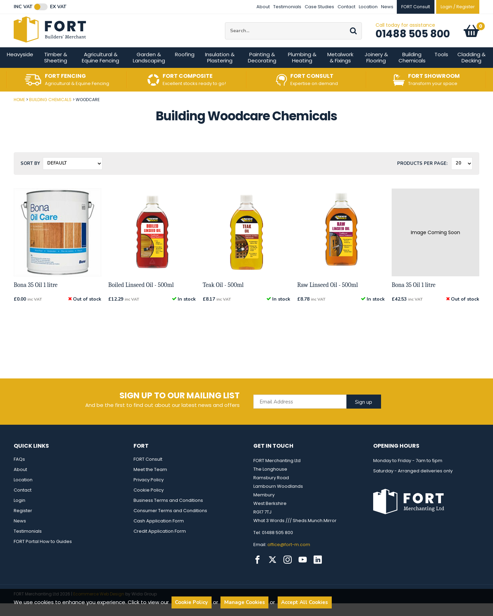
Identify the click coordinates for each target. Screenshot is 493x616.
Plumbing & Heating (302, 70)
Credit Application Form (160, 544)
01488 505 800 (413, 40)
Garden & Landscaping (149, 70)
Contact (346, 6)
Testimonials (287, 6)
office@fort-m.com (288, 557)
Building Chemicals (412, 70)
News (387, 6)
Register (23, 523)
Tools (441, 67)
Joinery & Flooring (376, 70)
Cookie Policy (149, 502)
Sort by (30, 176)
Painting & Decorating (262, 70)
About (263, 6)
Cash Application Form (159, 533)
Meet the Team (150, 482)
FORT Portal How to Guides (43, 554)
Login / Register (458, 6)
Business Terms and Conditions (168, 513)
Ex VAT (58, 7)
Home (19, 112)
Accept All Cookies (304, 602)
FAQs (19, 472)
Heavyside (20, 67)
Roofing (184, 67)
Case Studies (319, 6)
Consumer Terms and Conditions (170, 523)
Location (368, 6)
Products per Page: (422, 176)
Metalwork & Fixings (340, 70)
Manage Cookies (244, 602)
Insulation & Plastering (220, 70)
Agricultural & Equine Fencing (100, 70)
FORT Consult (148, 472)
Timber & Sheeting (55, 70)
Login (19, 513)
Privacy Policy (149, 492)
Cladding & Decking (471, 70)
